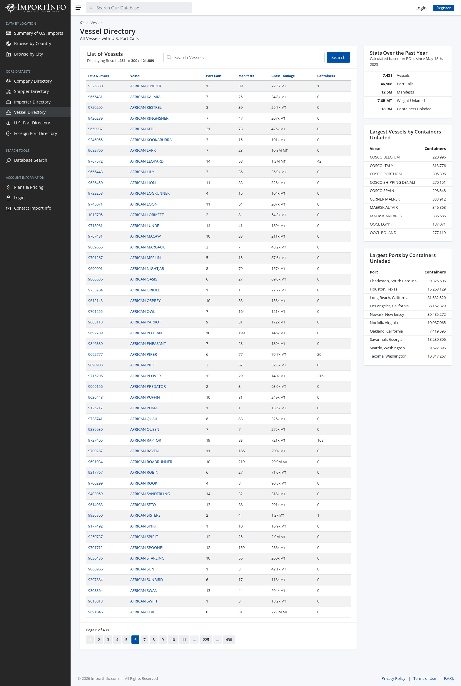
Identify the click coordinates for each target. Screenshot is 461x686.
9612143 (95, 300)
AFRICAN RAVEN (144, 450)
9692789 (95, 333)
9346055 (95, 139)
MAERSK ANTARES (386, 215)
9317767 (95, 472)
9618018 (95, 601)
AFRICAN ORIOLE (145, 290)
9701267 (95, 257)
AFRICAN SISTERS (145, 515)
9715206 (95, 375)
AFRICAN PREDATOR (148, 386)
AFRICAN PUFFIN (145, 397)
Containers (326, 76)
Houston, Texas (383, 289)
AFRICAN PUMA (144, 407)
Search (338, 57)
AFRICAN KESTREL (146, 107)
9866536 (95, 279)
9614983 (95, 504)
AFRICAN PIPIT (143, 365)
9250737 (95, 536)
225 (206, 639)
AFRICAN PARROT (145, 322)
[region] (35, 350)
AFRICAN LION (143, 182)
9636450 (95, 182)
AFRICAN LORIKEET (147, 214)
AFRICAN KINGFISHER (149, 118)
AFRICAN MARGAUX (147, 247)
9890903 (95, 365)
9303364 (95, 590)
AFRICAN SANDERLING (150, 493)
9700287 (95, 450)
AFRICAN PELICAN (146, 333)
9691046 (95, 612)
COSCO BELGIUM (385, 157)
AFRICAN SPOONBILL (149, 547)
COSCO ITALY (381, 165)
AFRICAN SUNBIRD (146, 579)
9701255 (95, 311)
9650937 (95, 128)
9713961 (95, 225)
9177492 (95, 526)
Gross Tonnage (283, 76)
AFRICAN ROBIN (144, 472)
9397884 (95, 579)
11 (184, 639)
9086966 (95, 569)
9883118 (95, 322)
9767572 (95, 161)
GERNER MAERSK (385, 199)
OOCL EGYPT (381, 224)
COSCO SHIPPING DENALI (392, 182)
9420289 (95, 118)
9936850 (95, 515)
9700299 (95, 483)
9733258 (95, 193)
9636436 (95, 558)
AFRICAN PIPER (143, 354)
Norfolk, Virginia (384, 322)
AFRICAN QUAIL (144, 418)
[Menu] (78, 7)
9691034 (95, 461)
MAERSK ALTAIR (384, 207)
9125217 (95, 407)
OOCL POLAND (383, 232)
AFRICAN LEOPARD (146, 161)
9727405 (95, 440)
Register (444, 7)
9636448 (95, 397)
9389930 (95, 429)
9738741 (95, 418)
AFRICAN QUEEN (144, 429)
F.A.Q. (449, 678)
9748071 (95, 204)
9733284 (95, 290)
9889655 (95, 247)
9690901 (95, 268)
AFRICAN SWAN (144, 590)
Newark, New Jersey (387, 314)
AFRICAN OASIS (143, 279)
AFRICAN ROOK (143, 483)
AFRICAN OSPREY (145, 300)
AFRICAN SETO (143, 504)
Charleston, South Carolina (393, 280)
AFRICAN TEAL (142, 612)
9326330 (95, 86)
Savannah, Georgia (386, 339)
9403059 (95, 493)
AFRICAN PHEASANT (148, 343)
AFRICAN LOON (144, 204)
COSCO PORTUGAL (386, 173)
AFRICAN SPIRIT (144, 526)
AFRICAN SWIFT (144, 601)
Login (421, 8)
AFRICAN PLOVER (145, 375)
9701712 (95, 547)
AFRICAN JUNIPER (145, 86)
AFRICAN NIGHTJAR (147, 268)
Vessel (135, 76)
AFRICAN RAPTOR (145, 440)
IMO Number (98, 76)
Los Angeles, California (389, 305)
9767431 (95, 236)
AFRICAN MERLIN (145, 257)
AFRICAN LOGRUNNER (150, 193)
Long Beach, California (389, 297)
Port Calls (213, 76)
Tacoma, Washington (388, 356)
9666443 (95, 171)
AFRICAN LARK (143, 150)
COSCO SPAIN (382, 190)
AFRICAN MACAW (145, 236)
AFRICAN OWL (142, 311)
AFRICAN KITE (142, 128)
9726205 (95, 107)
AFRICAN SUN (142, 569)
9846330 (95, 343)
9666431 (95, 96)
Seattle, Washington (387, 347)
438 (229, 639)
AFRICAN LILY (142, 171)
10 (173, 639)
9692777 (95, 354)
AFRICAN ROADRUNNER (151, 461)
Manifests (246, 76)
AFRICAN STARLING (147, 558)
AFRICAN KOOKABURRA (151, 139)
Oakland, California (386, 331)
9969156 (95, 386)
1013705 (95, 214)
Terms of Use (424, 678)
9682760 (95, 150)
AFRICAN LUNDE (144, 225)
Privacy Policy (393, 678)
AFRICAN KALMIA (145, 96)
